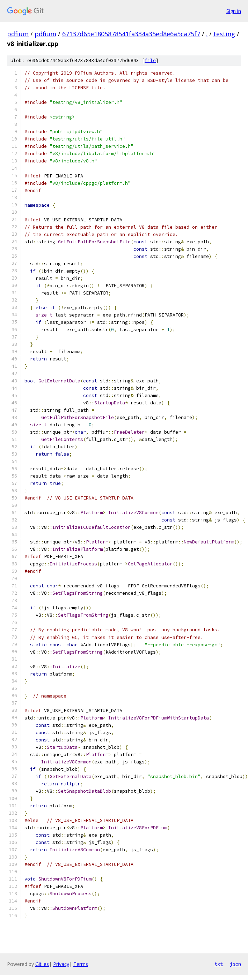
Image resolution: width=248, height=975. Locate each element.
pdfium (18, 34)
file (150, 60)
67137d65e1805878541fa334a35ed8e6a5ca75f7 (131, 34)
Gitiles (42, 964)
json (235, 964)
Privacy (61, 964)
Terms (80, 964)
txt (218, 964)
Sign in (233, 11)
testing (224, 34)
